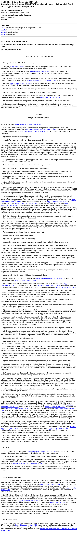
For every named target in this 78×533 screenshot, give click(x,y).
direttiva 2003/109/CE (17, 66)
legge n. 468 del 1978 (57, 502)
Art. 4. (4, 520)
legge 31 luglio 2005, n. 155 (25, 280)
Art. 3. (4, 477)
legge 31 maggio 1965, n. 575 (26, 203)
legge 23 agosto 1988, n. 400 (20, 84)
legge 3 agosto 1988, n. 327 (57, 202)
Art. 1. (3, 124)
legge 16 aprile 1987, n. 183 (49, 484)
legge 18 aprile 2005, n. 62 (39, 71)
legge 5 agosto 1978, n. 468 (28, 500)
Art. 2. (4, 448)
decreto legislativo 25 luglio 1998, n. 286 (41, 80)
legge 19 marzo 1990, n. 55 (66, 287)
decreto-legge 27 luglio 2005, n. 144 (49, 278)
